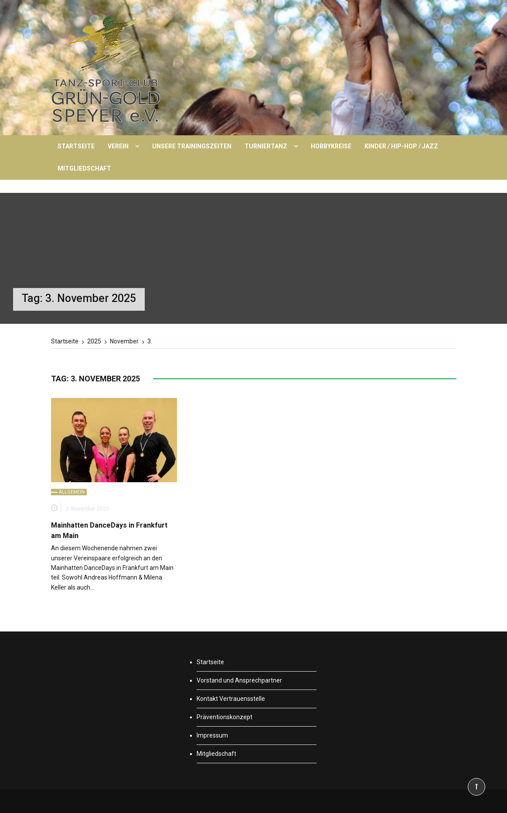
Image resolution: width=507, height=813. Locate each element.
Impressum (212, 735)
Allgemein (72, 492)
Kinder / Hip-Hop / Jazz (401, 146)
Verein (118, 146)
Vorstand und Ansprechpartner (239, 680)
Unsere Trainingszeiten (191, 146)
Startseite (76, 146)
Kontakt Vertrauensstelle (231, 698)
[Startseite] (64, 341)
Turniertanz (266, 146)
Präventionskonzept (224, 717)
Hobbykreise (331, 146)
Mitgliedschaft (84, 168)
